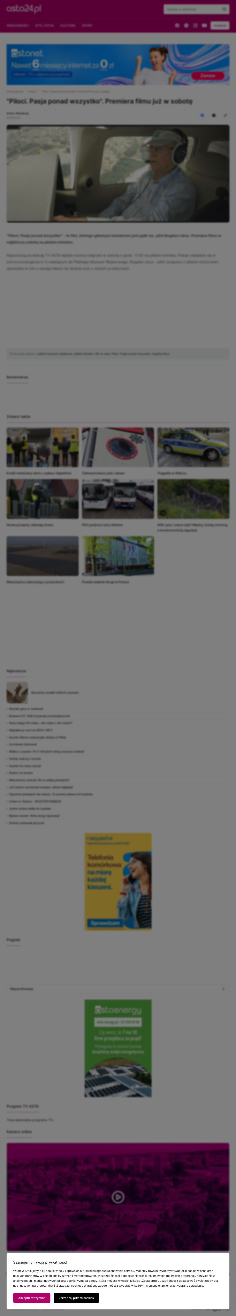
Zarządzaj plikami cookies (76, 1298)
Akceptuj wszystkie (31, 1298)
